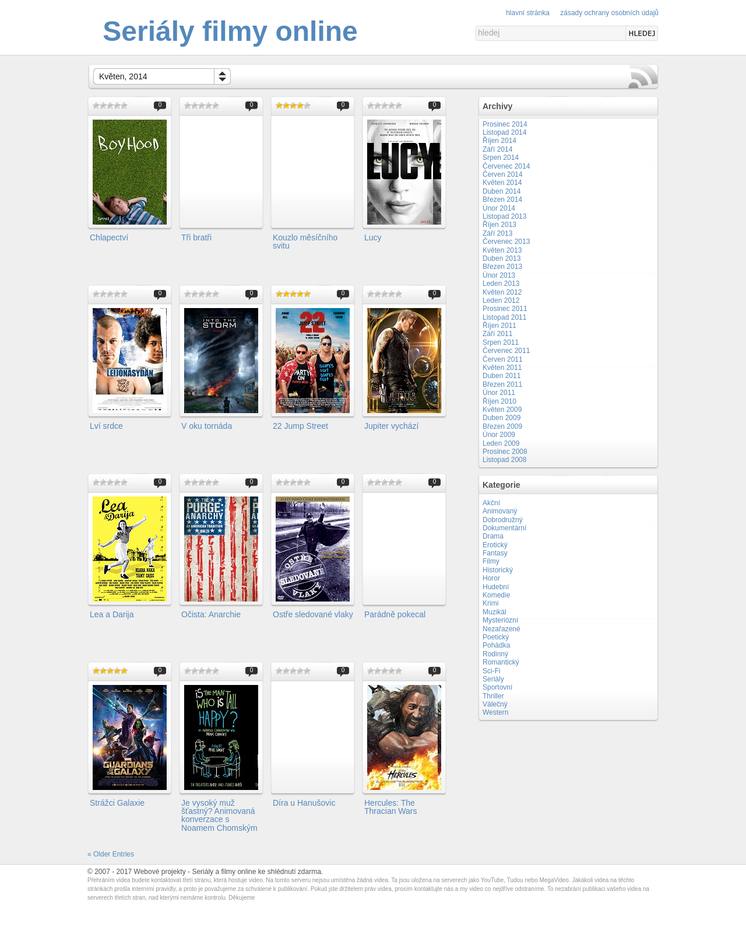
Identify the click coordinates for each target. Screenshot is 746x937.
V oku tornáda (206, 426)
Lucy (373, 237)
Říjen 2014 (499, 141)
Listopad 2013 (504, 216)
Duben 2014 (501, 191)
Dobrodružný (503, 520)
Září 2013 (497, 233)
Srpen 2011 (501, 342)
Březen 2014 (502, 199)
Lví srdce (106, 426)
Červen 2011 (503, 359)
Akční (491, 503)
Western (495, 712)
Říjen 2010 (499, 401)
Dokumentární (504, 528)
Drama (493, 536)
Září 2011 (497, 334)
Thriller (493, 696)
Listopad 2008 (504, 460)
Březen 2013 (502, 267)
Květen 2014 (502, 183)
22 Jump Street (300, 426)
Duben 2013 (501, 258)
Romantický (501, 662)
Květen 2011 (502, 367)
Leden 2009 (501, 443)
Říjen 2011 (499, 325)
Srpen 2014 (501, 157)
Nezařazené (501, 629)
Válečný (495, 704)
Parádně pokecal (394, 614)
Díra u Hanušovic (304, 802)
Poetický (496, 637)
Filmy (491, 561)
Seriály (493, 679)
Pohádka (496, 645)
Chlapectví (109, 237)
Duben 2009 (501, 418)
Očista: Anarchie (211, 614)
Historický (498, 570)
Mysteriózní (500, 620)
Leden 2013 (501, 283)
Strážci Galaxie (117, 802)
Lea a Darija (112, 614)
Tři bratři (196, 237)
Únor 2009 (499, 435)
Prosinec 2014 (505, 124)
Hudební (496, 587)
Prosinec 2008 (505, 451)
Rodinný (495, 654)
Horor (491, 578)
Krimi (490, 603)
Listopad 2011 (504, 317)
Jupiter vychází (391, 426)
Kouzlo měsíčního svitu (305, 241)
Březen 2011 (502, 384)
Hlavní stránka (528, 13)
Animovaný (500, 511)
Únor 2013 (499, 275)
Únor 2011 (499, 393)
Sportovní (497, 687)
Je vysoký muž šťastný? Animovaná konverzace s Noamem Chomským (219, 815)
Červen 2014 (503, 174)
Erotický (495, 545)
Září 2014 (497, 149)
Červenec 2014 (506, 166)
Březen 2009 (502, 426)
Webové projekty (160, 872)
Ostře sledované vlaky (313, 614)
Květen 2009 (502, 409)
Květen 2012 (502, 292)
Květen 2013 (502, 250)
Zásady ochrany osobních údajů (609, 13)
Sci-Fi (492, 671)
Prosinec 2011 (505, 309)
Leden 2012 (501, 300)
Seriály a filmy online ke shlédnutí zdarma (256, 872)
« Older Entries (110, 854)
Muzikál (494, 612)
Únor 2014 (499, 208)
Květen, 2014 (123, 76)
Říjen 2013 (499, 225)
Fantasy (495, 553)
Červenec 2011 (506, 351)
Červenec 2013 (506, 241)
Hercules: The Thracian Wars (390, 807)
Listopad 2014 (504, 132)
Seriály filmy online (230, 31)
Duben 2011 (501, 376)
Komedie (496, 595)
